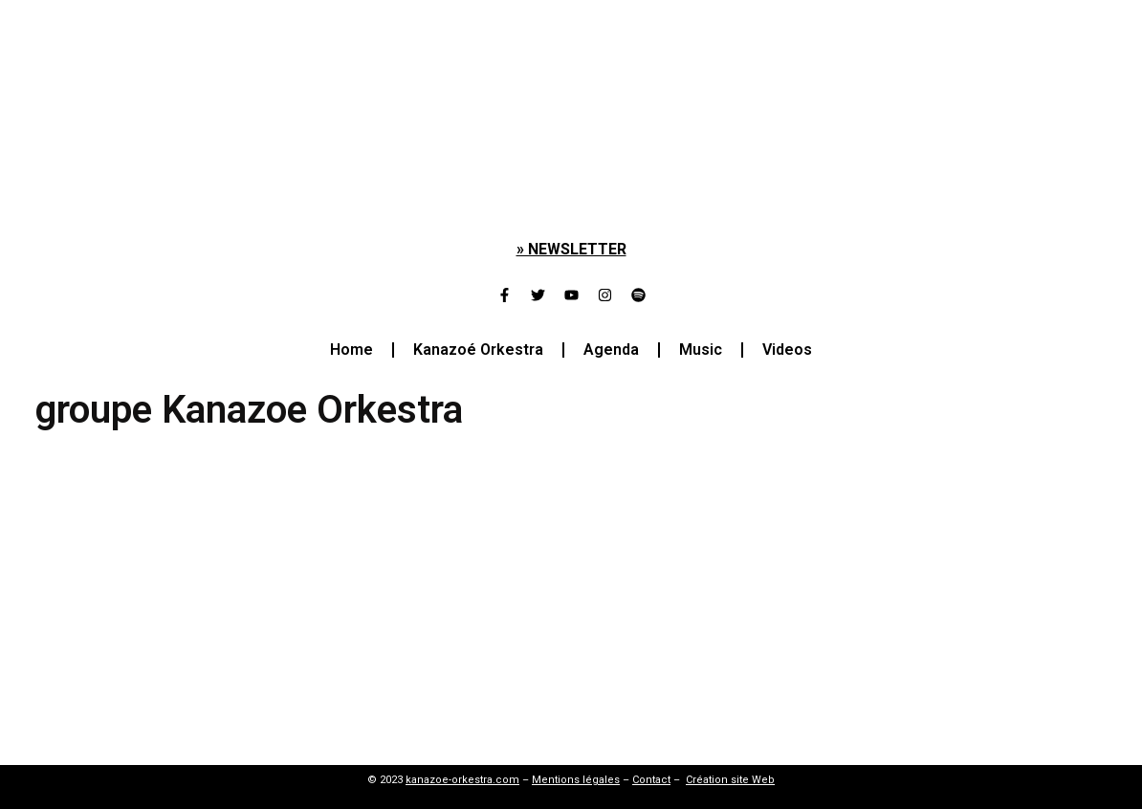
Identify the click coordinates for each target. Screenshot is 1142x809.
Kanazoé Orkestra (478, 349)
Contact (651, 780)
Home (351, 349)
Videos (787, 349)
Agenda (611, 349)
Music (700, 349)
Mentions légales (576, 780)
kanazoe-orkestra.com (462, 780)
